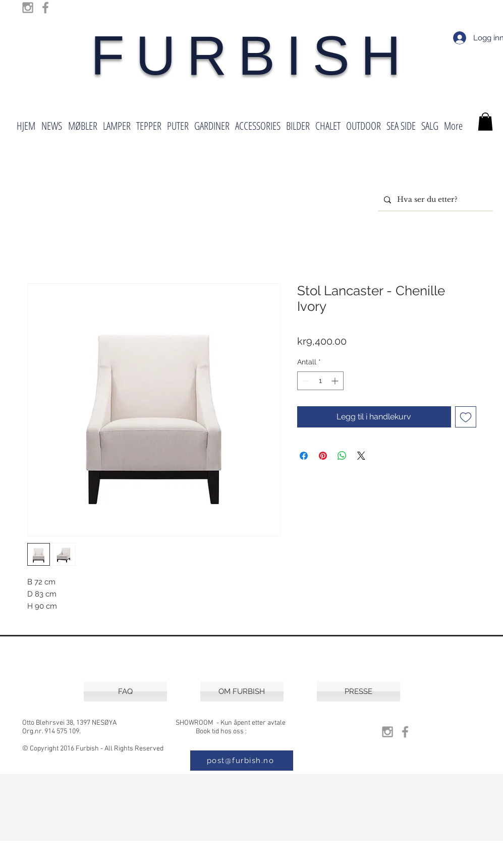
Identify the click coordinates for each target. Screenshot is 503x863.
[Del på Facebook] (304, 456)
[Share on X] (361, 456)
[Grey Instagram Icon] (27, 7)
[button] (485, 122)
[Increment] (335, 381)
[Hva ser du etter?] (434, 199)
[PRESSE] (358, 691)
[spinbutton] (320, 381)
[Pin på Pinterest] (323, 456)
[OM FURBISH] (242, 691)
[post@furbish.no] (241, 760)
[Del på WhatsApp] (342, 456)
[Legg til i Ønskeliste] (465, 416)
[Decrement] (305, 381)
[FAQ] (125, 691)
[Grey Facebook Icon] (45, 7)
